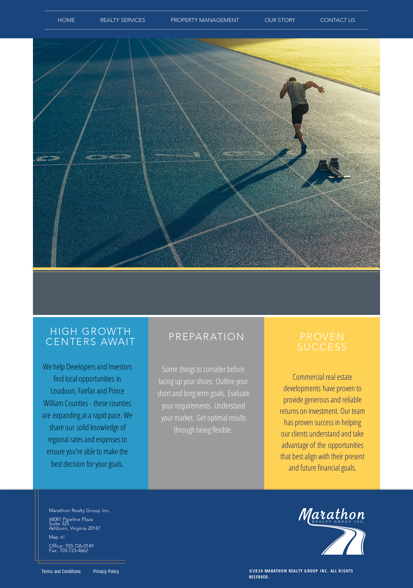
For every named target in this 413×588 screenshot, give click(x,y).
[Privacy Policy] (105, 571)
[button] (122, 20)
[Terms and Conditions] (61, 571)
